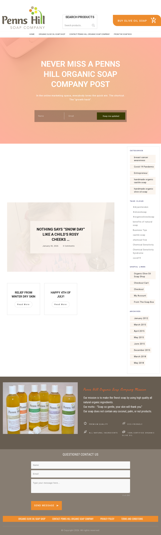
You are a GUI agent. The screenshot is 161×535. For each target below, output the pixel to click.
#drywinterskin (140, 207)
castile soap (139, 235)
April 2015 (139, 331)
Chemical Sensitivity (143, 245)
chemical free (140, 240)
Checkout (139, 289)
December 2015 (142, 350)
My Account (140, 296)
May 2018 (139, 363)
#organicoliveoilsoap (143, 217)
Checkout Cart (141, 283)
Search (93, 25)
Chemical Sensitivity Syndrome (143, 251)
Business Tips (140, 230)
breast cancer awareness (141, 158)
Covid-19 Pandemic (144, 167)
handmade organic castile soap (143, 181)
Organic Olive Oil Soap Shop (142, 275)
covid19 (137, 258)
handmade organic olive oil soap (143, 190)
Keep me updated (111, 116)
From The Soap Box (144, 302)
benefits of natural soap (142, 223)
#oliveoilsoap (140, 212)
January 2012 (141, 318)
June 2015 (139, 344)
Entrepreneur (141, 173)
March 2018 (140, 356)
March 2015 (140, 325)
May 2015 (139, 337)
